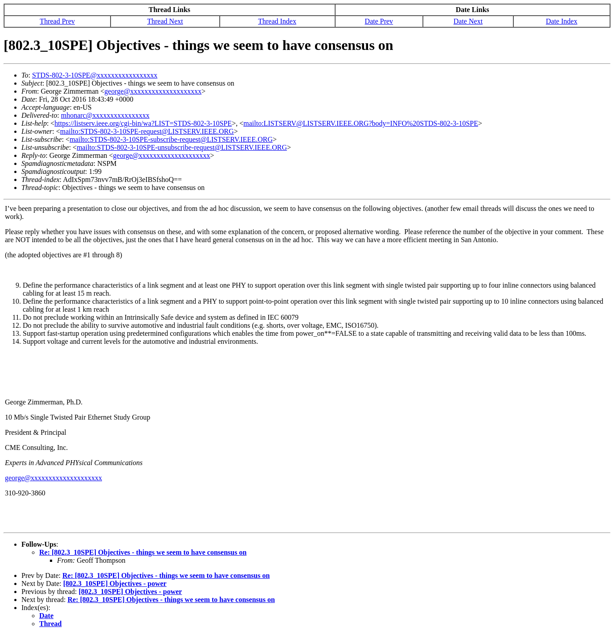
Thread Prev (57, 21)
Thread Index (277, 21)
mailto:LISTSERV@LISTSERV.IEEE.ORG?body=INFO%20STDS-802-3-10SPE (360, 123)
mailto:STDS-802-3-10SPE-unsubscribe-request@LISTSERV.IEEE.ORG (182, 147)
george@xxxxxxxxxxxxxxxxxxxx (152, 91)
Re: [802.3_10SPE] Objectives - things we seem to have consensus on (142, 552)
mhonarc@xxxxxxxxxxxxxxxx (105, 115)
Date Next (468, 21)
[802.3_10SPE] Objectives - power (115, 583)
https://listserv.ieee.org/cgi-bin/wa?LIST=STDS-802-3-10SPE (143, 123)
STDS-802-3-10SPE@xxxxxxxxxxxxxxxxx (94, 75)
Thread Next (165, 21)
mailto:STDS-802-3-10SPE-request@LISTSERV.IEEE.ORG (147, 131)
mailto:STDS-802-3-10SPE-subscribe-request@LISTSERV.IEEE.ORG (171, 139)
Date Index (561, 21)
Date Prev (379, 21)
